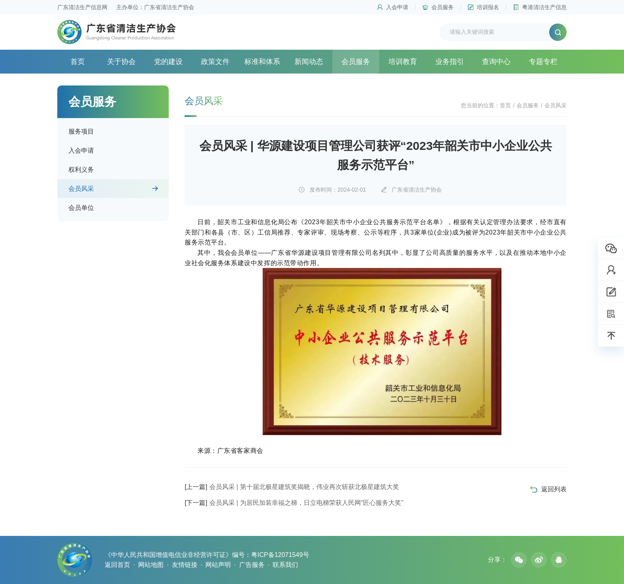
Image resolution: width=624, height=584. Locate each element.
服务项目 (81, 131)
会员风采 (81, 188)
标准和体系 (262, 62)
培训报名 (488, 7)
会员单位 (81, 207)
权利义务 (81, 169)
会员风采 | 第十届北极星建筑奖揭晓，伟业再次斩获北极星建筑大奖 (292, 486)
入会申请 (397, 7)
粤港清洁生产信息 (544, 7)
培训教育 (402, 62)
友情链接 (184, 564)
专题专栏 (543, 62)
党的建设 (168, 62)
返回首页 (117, 564)
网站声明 (218, 564)
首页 (77, 62)
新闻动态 (308, 62)
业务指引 (449, 62)
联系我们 (285, 564)
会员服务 (442, 7)
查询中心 (496, 62)
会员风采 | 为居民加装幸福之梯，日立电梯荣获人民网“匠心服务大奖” (294, 502)
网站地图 (151, 564)
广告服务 (252, 564)
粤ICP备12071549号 (280, 554)
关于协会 (121, 62)
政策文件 (215, 62)
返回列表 (554, 489)
